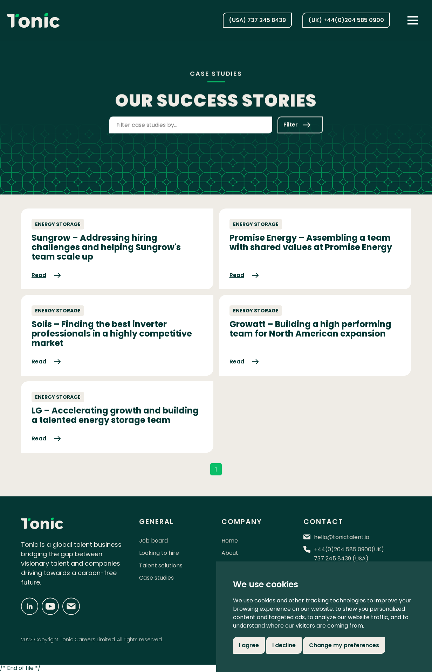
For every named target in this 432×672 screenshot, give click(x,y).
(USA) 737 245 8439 (257, 20)
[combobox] (191, 123)
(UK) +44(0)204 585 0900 (346, 20)
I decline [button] (284, 645)
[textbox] (190, 122)
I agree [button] (249, 645)
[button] (412, 20)
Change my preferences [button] (344, 645)
